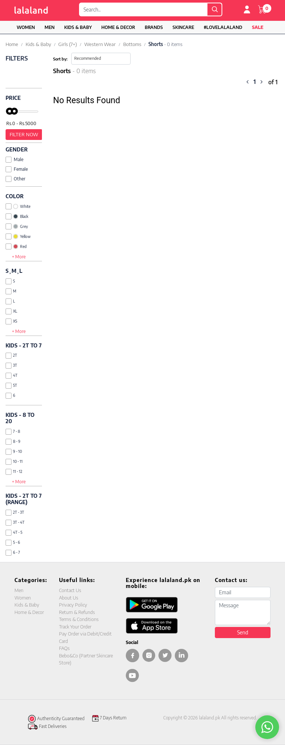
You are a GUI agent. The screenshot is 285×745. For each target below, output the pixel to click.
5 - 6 (13, 542)
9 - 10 (14, 451)
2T (11, 355)
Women (26, 27)
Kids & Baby (78, 27)
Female (17, 169)
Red (16, 246)
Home (12, 44)
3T (11, 365)
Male (14, 159)
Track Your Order (75, 627)
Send (242, 632)
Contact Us (70, 590)
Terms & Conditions (79, 619)
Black (17, 216)
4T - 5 (14, 532)
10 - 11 (14, 461)
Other (15, 179)
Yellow (18, 236)
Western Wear (100, 44)
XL (11, 311)
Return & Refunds (77, 612)
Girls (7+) (67, 44)
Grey (17, 226)
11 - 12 (14, 471)
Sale (257, 27)
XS (11, 321)
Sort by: (60, 58)
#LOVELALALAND (223, 27)
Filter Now (24, 134)
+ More (19, 256)
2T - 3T (15, 512)
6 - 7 (13, 552)
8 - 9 (13, 441)
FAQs (64, 648)
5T (11, 385)
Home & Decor (118, 27)
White (18, 206)
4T (11, 375)
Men (50, 27)
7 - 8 (13, 431)
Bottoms (132, 44)
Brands (154, 27)
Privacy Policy (73, 605)
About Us (68, 598)
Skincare (183, 27)
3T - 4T (15, 522)
